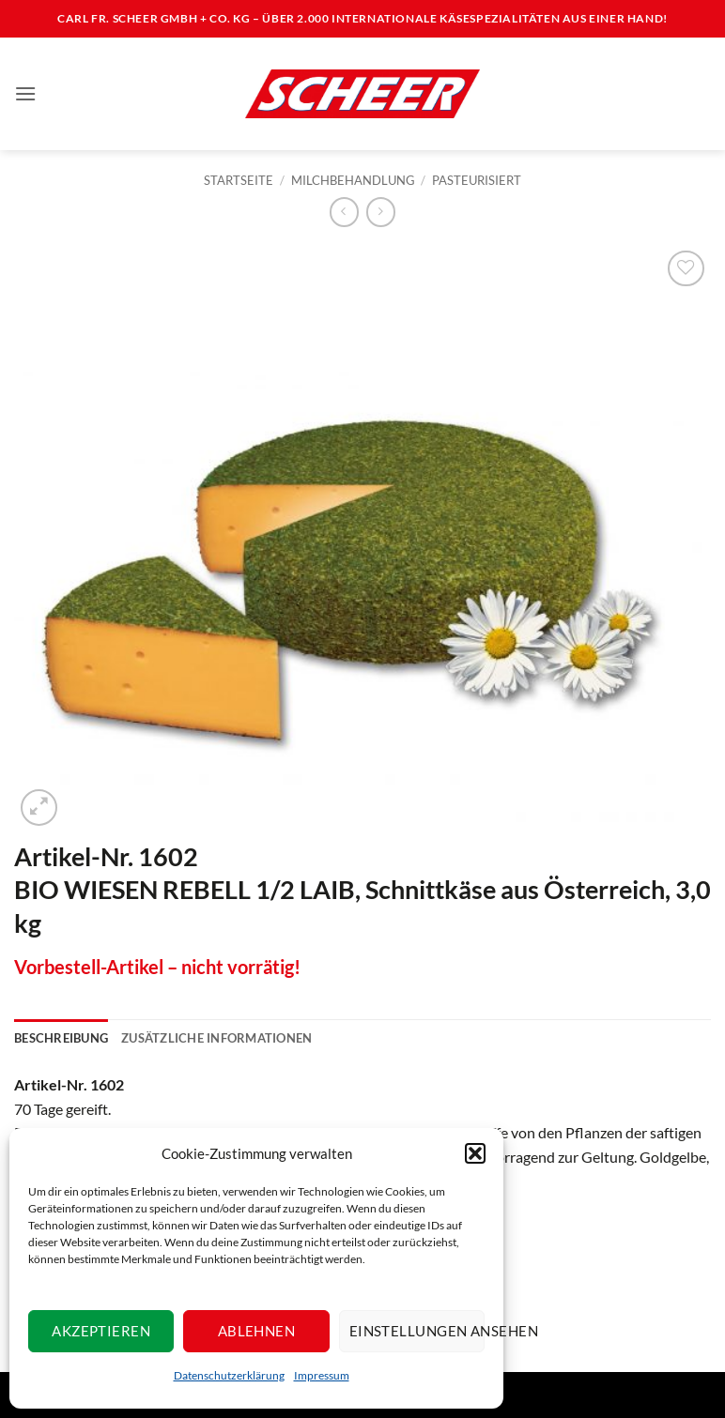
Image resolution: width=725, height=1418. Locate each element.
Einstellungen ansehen (417, 1330)
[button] (475, 1153)
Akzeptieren (101, 1330)
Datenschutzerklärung (229, 1375)
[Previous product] (380, 211)
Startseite (238, 180)
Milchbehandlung (353, 180)
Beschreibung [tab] (61, 1037)
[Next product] (344, 211)
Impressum (321, 1375)
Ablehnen (257, 1330)
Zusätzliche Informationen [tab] (216, 1037)
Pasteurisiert (476, 180)
